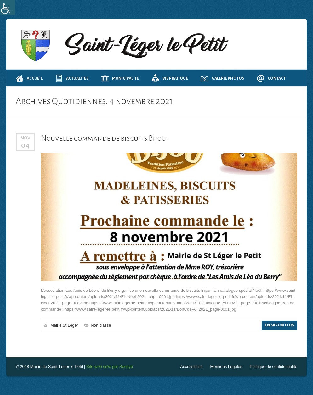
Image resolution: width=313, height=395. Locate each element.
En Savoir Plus (279, 325)
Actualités (71, 78)
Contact (271, 78)
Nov (25, 137)
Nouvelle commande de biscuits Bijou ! (105, 138)
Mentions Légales (226, 366)
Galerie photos (222, 78)
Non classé (101, 325)
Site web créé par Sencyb (109, 366)
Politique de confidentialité (273, 366)
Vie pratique (169, 78)
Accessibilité (191, 366)
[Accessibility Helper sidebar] (7, 7)
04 (25, 145)
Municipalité (120, 78)
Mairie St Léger (64, 325)
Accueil (29, 78)
